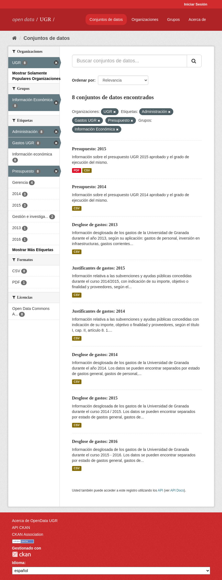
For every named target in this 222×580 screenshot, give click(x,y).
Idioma (18, 562)
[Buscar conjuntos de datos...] (129, 61)
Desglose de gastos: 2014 (95, 354)
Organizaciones (144, 19)
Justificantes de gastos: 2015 (98, 268)
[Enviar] (194, 61)
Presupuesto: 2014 (89, 186)
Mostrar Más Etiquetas (32, 250)
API (160, 490)
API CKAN (21, 527)
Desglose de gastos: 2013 (95, 224)
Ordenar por (83, 80)
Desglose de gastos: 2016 (95, 441)
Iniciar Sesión (195, 4)
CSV (87, 170)
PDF (77, 170)
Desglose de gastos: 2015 (95, 398)
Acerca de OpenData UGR (35, 520)
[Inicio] (14, 38)
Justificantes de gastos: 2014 (98, 311)
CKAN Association (27, 534)
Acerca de (197, 19)
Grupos (173, 19)
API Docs (177, 490)
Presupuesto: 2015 (89, 148)
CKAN (21, 554)
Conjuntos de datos (106, 19)
